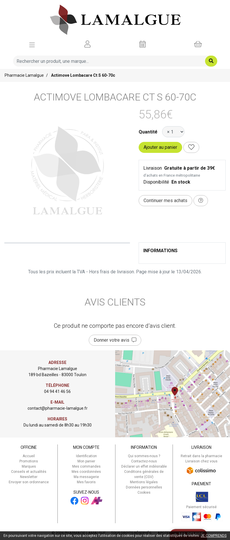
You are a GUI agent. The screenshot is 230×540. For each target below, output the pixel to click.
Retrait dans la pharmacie (201, 456)
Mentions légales (144, 482)
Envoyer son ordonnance (29, 482)
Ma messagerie (86, 477)
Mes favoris (86, 482)
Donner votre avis (115, 340)
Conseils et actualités (28, 472)
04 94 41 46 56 (57, 391)
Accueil (29, 456)
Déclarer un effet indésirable (144, 466)
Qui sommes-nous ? (144, 456)
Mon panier (86, 461)
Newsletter (28, 477)
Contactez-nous (144, 461)
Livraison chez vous (201, 461)
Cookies (144, 492)
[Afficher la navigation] (32, 44)
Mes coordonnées (86, 472)
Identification (86, 456)
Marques (29, 466)
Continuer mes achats (165, 200)
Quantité (148, 132)
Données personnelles (144, 487)
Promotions (28, 461)
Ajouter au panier (160, 147)
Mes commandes (86, 466)
